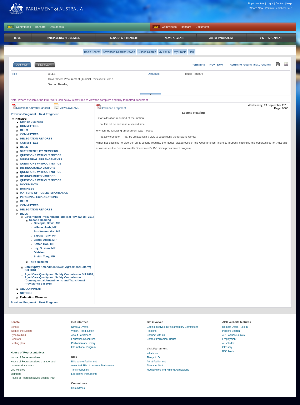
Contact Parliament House (161, 339)
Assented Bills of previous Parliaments (93, 365)
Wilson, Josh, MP (45, 227)
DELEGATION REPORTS (36, 138)
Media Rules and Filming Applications (168, 369)
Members (16, 373)
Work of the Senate (21, 330)
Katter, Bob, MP (44, 244)
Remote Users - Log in (235, 326)
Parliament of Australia (45, 8)
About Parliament (81, 335)
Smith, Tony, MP (44, 256)
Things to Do (154, 357)
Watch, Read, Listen (82, 330)
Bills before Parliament (84, 361)
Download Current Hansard (31, 107)
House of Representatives (25, 357)
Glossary (227, 347)
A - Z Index (228, 343)
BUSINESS (27, 188)
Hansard (40, 26)
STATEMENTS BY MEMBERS (39, 151)
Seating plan (18, 343)
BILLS (24, 130)
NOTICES (26, 293)
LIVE (10, 27)
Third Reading (38, 261)
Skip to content (256, 3)
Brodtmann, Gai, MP (47, 231)
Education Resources (83, 339)
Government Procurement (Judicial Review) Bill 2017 (59, 216)
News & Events (80, 326)
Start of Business (31, 121)
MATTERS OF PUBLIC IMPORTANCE (44, 192)
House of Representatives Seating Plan (33, 377)
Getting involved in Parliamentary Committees (172, 326)
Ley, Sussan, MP (44, 248)
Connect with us (156, 335)
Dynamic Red (18, 335)
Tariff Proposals (80, 369)
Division (39, 252)
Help (289, 3)
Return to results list (243, 64)
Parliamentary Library (83, 343)
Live (156, 27)
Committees (23, 26)
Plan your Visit (155, 365)
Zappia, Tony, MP (45, 235)
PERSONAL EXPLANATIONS (39, 197)
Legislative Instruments (84, 373)
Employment (229, 339)
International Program (83, 347)
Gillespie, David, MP (47, 223)
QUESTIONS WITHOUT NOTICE (40, 155)
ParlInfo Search (231, 330)
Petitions (151, 330)
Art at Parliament (156, 361)
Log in (269, 3)
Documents (57, 26)
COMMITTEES (29, 126)
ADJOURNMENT (31, 288)
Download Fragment (111, 108)
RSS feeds (228, 351)
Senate (15, 326)
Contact (280, 3)
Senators (16, 339)
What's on (152, 353)
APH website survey (233, 335)
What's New (256, 8)
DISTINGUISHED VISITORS (37, 167)
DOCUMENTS (29, 184)
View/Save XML (66, 107)
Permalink (198, 64)
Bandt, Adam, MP (45, 239)
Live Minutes (18, 369)
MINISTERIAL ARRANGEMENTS (41, 159)
